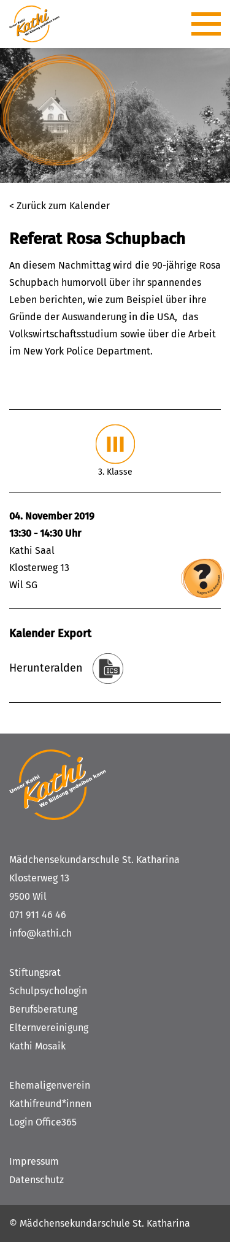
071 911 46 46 (37, 915)
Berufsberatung (43, 1009)
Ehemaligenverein (49, 1085)
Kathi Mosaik (37, 1046)
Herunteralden (46, 668)
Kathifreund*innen (50, 1104)
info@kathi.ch (40, 933)
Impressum (34, 1161)
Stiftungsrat (35, 972)
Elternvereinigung (48, 1027)
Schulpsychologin (48, 991)
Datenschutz (36, 1180)
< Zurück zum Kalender (59, 206)
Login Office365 (43, 1122)
